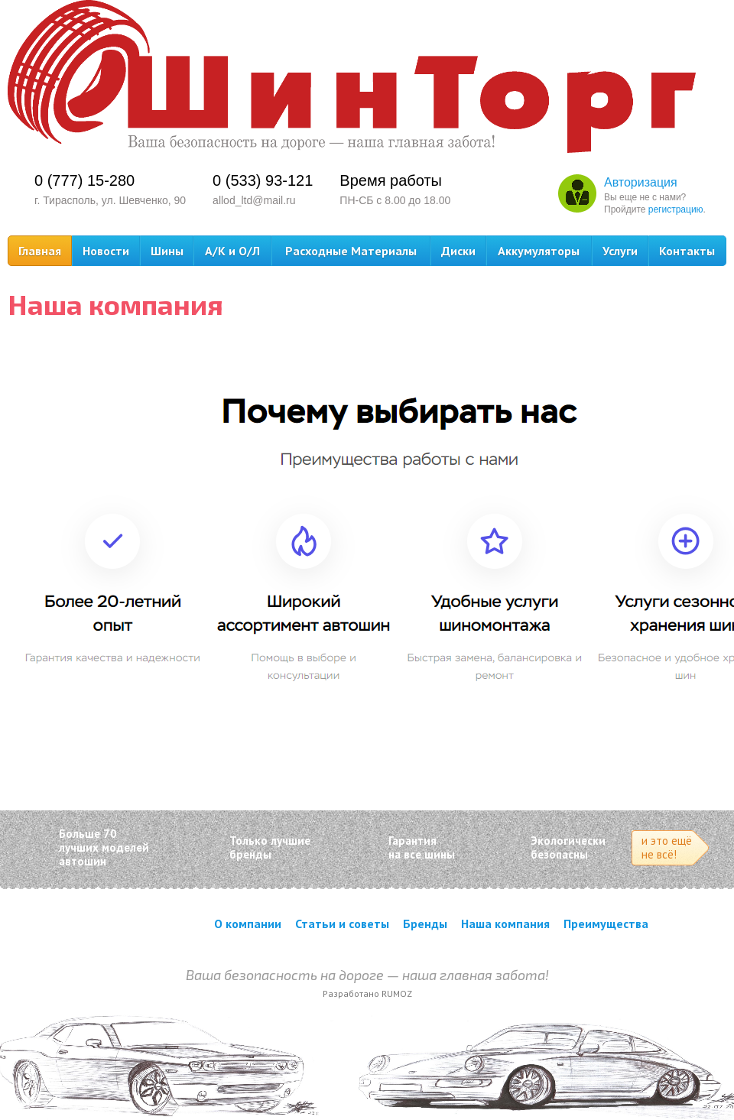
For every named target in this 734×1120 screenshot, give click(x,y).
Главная (39, 250)
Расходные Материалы (351, 250)
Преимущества (605, 923)
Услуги (620, 250)
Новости (106, 250)
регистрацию (675, 209)
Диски (458, 250)
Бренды (425, 923)
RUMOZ (397, 993)
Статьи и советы (342, 923)
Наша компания (505, 923)
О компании (247, 923)
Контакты (687, 250)
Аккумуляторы (539, 250)
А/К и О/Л (232, 250)
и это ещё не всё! (666, 847)
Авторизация (640, 182)
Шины (167, 250)
